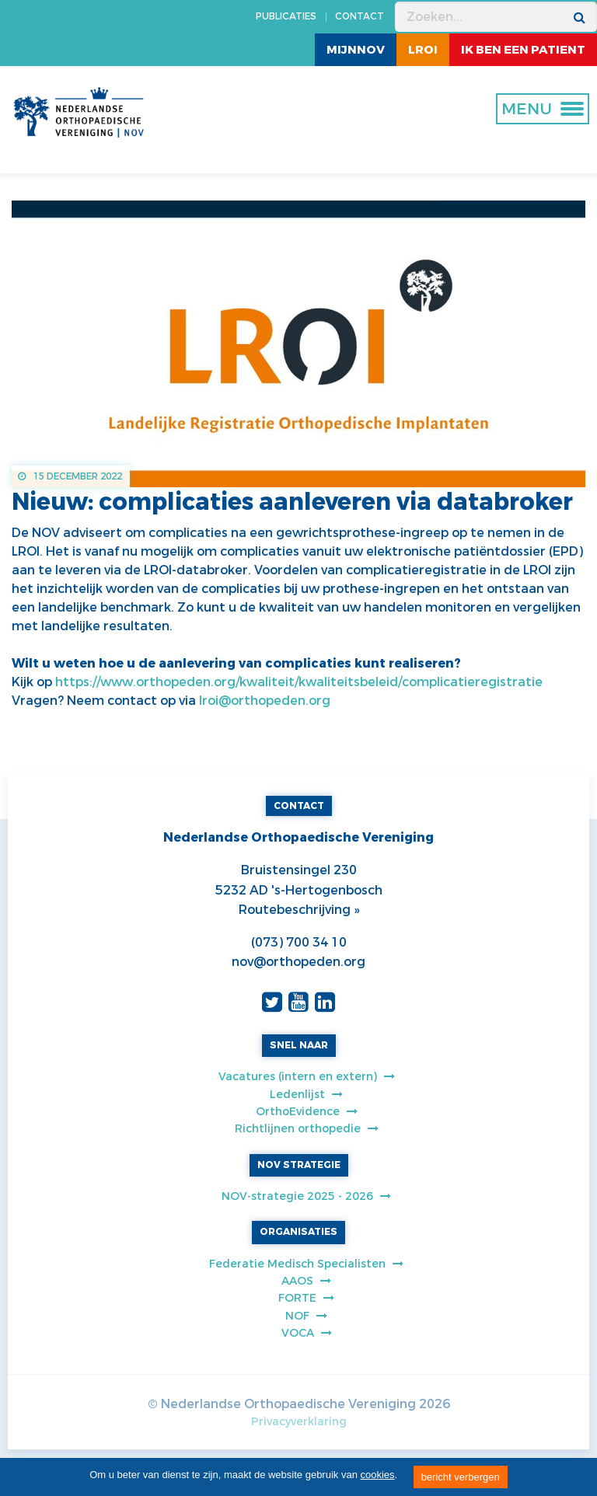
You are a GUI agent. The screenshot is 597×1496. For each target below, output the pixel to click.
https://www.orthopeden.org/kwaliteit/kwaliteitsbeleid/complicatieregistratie (299, 682)
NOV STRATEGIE (298, 1165)
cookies (378, 1474)
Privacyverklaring (299, 1421)
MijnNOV (355, 50)
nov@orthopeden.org (298, 962)
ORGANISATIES (298, 1232)
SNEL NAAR (299, 1045)
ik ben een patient (523, 50)
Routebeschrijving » (299, 909)
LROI (423, 50)
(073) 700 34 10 (299, 942)
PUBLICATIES (286, 16)
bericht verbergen (460, 1477)
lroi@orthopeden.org (263, 700)
